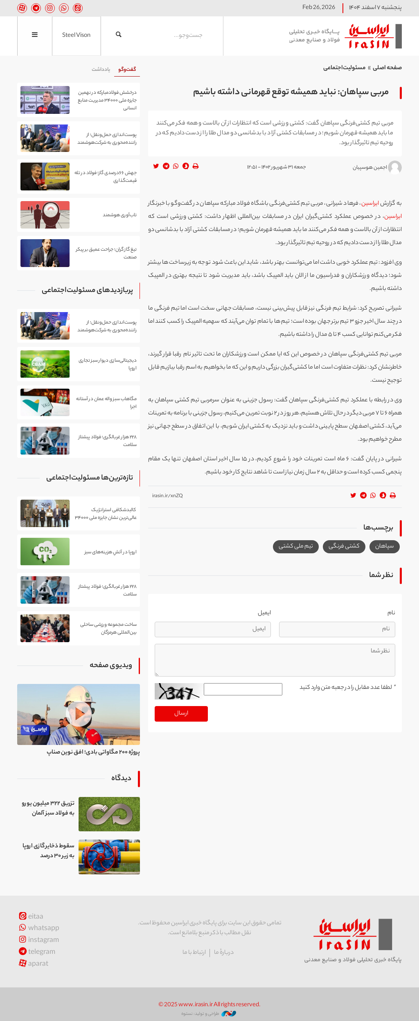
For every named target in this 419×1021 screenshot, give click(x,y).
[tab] (127, 70)
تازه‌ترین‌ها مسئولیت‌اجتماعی (89, 478)
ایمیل (264, 613)
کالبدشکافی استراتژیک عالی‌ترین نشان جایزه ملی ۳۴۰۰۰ (106, 514)
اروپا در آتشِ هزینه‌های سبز (111, 552)
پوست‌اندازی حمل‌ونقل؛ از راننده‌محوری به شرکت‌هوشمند (107, 139)
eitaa (30, 918)
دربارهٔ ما (224, 953)
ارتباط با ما (194, 953)
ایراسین (342, 36)
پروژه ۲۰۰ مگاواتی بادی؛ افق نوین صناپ (93, 753)
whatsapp (38, 929)
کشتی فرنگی (344, 547)
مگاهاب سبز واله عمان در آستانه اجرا (106, 403)
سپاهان (384, 547)
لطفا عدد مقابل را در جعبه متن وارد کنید (347, 688)
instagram (38, 941)
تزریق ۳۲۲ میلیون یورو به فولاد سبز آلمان (48, 809)
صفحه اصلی (387, 68)
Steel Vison (76, 36)
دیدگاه (121, 779)
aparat (32, 965)
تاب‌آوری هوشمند (120, 215)
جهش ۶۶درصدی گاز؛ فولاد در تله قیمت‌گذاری (105, 177)
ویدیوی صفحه (111, 666)
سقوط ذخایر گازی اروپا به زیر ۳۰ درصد (48, 851)
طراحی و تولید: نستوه (208, 1014)
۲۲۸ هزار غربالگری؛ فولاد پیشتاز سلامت (108, 441)
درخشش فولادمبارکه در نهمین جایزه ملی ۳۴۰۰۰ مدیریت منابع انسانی (107, 100)
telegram (36, 953)
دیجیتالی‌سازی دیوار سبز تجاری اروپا (108, 364)
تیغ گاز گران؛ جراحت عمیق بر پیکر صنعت (106, 253)
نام (391, 613)
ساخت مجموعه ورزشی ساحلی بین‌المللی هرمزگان (108, 628)
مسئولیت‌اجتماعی (344, 68)
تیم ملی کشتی (296, 547)
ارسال (181, 714)
